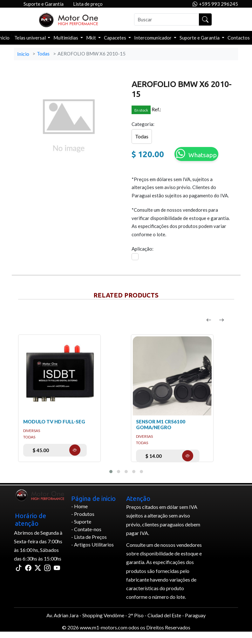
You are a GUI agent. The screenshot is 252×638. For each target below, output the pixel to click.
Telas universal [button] (30, 37)
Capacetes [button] (115, 37)
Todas (43, 53)
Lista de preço (88, 4)
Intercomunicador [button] (153, 37)
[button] (111, 471)
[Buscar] (166, 19)
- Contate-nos (86, 529)
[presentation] (209, 320)
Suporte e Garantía (44, 4)
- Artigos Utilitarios (92, 544)
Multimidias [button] (66, 37)
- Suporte (81, 521)
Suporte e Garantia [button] (200, 37)
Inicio (23, 54)
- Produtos (82, 514)
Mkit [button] (91, 37)
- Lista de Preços (89, 537)
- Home (79, 506)
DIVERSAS (31, 430)
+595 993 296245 (215, 4)
